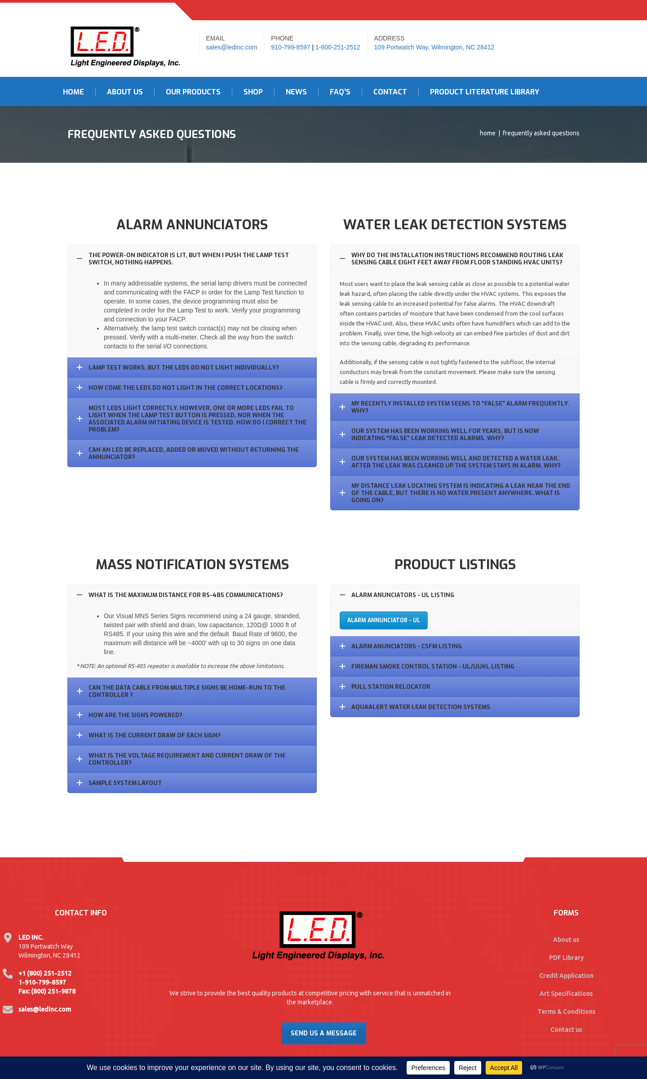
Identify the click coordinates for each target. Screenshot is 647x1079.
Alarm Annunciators (192, 225)
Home (73, 92)
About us (566, 939)
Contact (390, 92)
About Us (125, 92)
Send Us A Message (324, 1033)
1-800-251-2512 (337, 47)
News (296, 92)
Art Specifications (566, 993)
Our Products (193, 92)
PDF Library (566, 957)
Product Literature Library (484, 92)
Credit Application (566, 975)
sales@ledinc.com (231, 47)
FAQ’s (340, 92)
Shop (253, 92)
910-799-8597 (290, 47)
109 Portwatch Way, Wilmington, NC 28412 (434, 47)
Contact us (566, 1029)
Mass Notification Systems (192, 565)
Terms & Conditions (566, 1011)
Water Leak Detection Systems (455, 225)
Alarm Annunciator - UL (383, 620)
